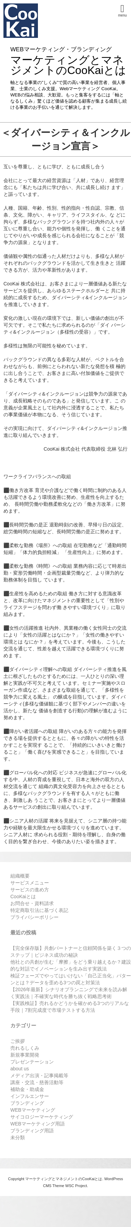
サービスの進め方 (29, 889)
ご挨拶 (17, 1041)
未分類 (17, 1137)
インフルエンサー (29, 1096)
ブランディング (27, 1103)
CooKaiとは (23, 896)
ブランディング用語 (32, 1130)
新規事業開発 (24, 1055)
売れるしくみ (24, 1048)
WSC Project (76, 1186)
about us (19, 1068)
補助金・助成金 (27, 1089)
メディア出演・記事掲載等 (39, 1075)
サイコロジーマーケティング (41, 1117)
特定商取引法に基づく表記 (39, 910)
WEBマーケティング (32, 1110)
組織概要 (20, 876)
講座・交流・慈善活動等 (36, 1082)
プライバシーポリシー (34, 917)
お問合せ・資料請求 (32, 903)
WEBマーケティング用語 (37, 1123)
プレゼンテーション (32, 1062)
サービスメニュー (29, 882)
